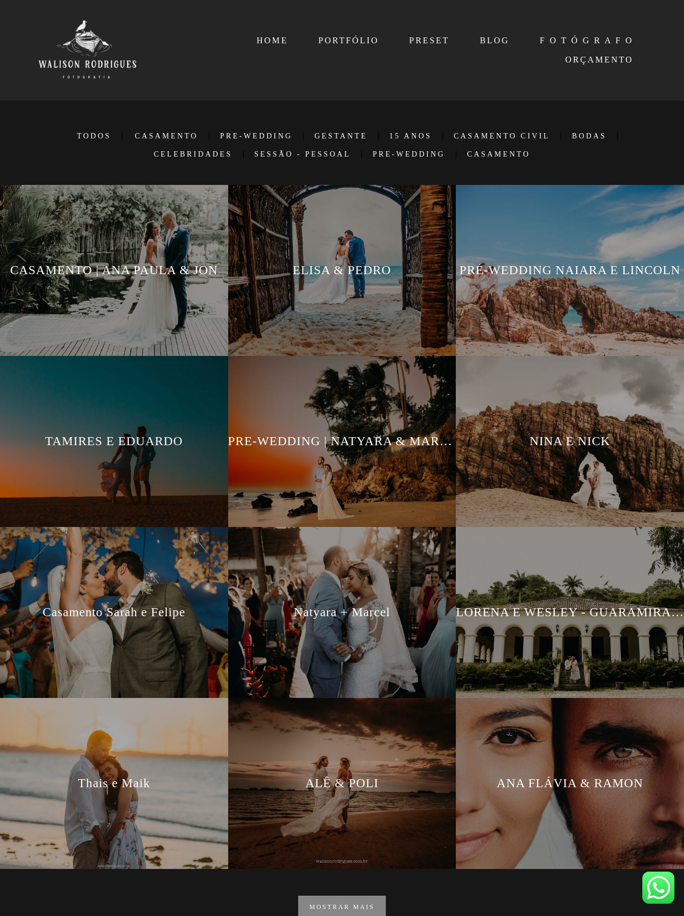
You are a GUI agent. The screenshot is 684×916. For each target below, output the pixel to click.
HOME (272, 40)
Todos (94, 136)
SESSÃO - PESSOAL (302, 154)
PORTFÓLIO (348, 40)
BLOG (494, 40)
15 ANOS (411, 136)
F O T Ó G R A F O (586, 40)
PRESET (429, 40)
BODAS (589, 136)
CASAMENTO (166, 136)
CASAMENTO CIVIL (502, 136)
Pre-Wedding (408, 154)
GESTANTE (340, 136)
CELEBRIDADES (193, 154)
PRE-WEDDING (256, 136)
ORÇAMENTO (599, 59)
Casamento (498, 154)
